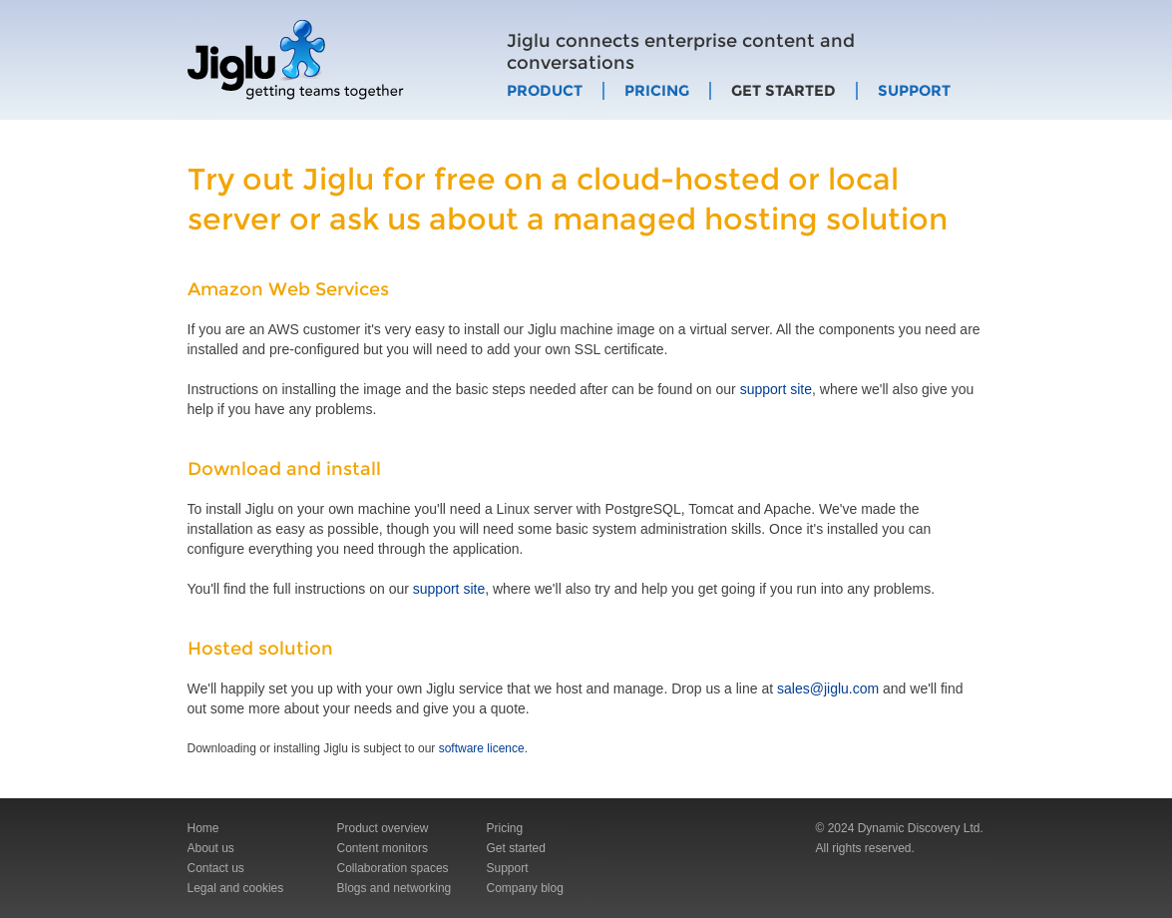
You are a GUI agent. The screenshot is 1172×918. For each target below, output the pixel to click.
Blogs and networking (394, 888)
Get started (783, 91)
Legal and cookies (236, 888)
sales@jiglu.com (828, 688)
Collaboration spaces (393, 868)
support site (776, 389)
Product (545, 91)
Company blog (525, 888)
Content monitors (382, 848)
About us (211, 848)
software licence (482, 748)
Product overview (383, 828)
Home (203, 828)
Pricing (656, 91)
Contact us (216, 868)
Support (914, 91)
